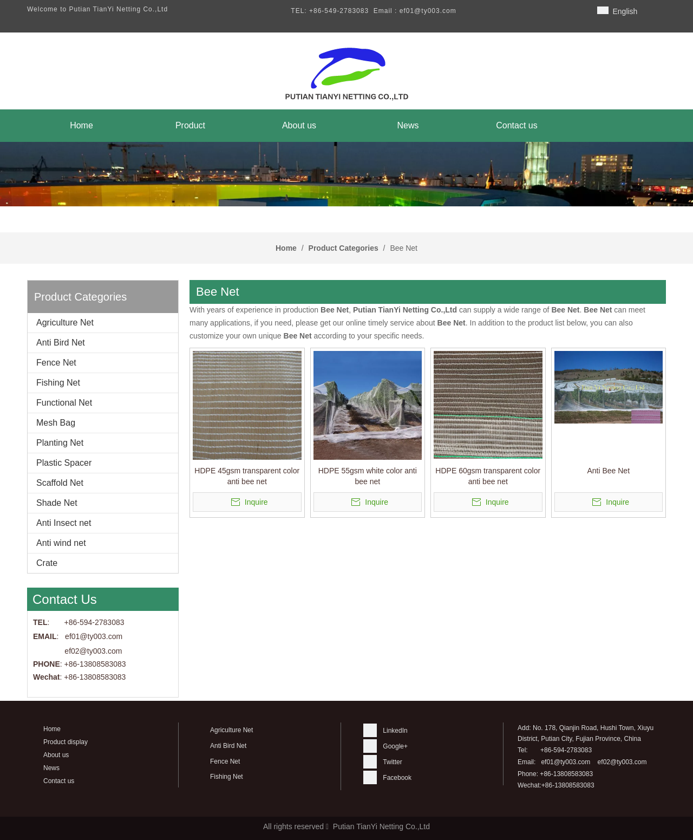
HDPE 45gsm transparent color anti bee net (246, 476)
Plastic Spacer (63, 462)
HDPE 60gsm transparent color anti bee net (487, 476)
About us (56, 755)
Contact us (58, 781)
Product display (65, 742)
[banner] (346, 174)
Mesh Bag (55, 422)
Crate (46, 563)
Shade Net (56, 502)
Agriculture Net (65, 322)
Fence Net (56, 362)
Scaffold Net (59, 482)
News (51, 768)
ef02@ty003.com (93, 651)
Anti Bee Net (608, 470)
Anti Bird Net (60, 342)
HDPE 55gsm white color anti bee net (367, 476)
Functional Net (64, 402)
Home (52, 729)
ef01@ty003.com (565, 762)
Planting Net (59, 442)
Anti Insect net (63, 523)
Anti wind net (61, 543)
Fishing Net (58, 382)
